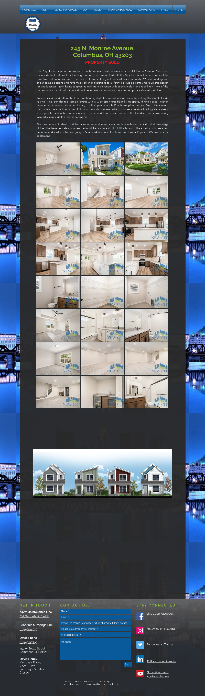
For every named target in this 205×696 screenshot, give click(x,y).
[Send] (128, 664)
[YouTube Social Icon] (140, 673)
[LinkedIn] (140, 659)
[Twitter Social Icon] (140, 645)
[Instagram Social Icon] (140, 630)
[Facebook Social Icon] (140, 616)
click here (111, 684)
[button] (179, 9)
